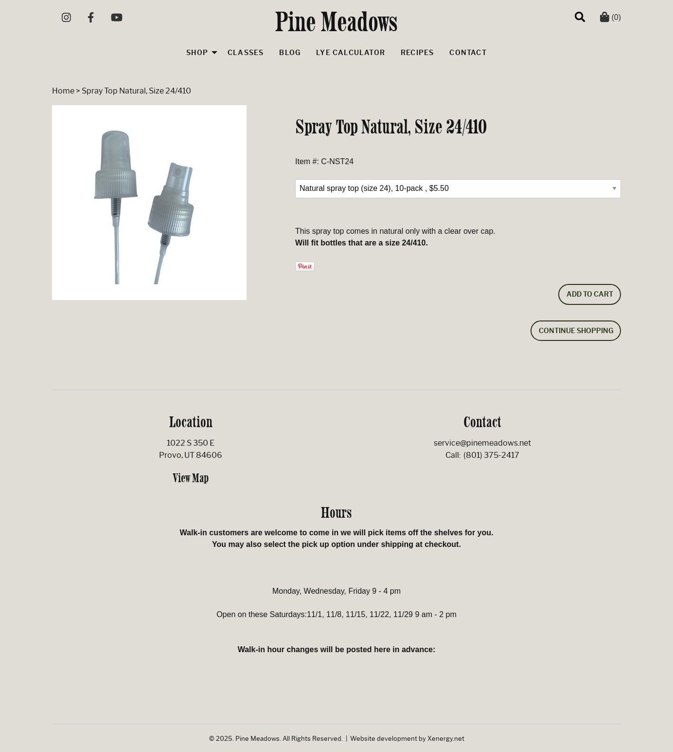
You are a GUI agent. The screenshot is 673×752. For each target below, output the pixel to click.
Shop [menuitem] (197, 52)
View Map (191, 477)
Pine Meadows (336, 21)
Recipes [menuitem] (417, 52)
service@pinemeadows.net (482, 443)
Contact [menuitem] (467, 52)
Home (63, 90)
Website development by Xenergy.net (407, 738)
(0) (610, 17)
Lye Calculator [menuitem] (350, 52)
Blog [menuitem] (290, 52)
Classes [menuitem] (246, 52)
